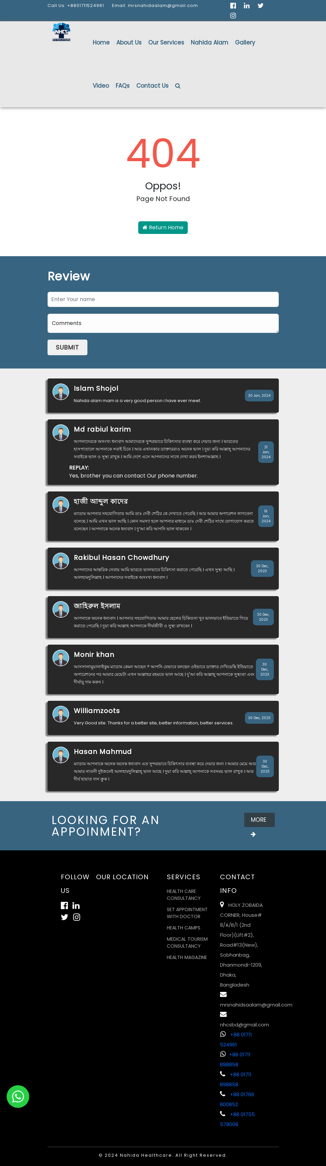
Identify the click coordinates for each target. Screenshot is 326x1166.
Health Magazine (187, 957)
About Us (129, 43)
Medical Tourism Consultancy (187, 942)
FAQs (123, 86)
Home (101, 43)
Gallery (245, 43)
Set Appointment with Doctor (187, 913)
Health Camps (183, 927)
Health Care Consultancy (184, 894)
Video (101, 86)
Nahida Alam (209, 43)
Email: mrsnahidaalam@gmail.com (155, 5)
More (258, 821)
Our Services (166, 43)
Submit (67, 347)
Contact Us (152, 86)
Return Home (163, 227)
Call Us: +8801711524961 (76, 5)
